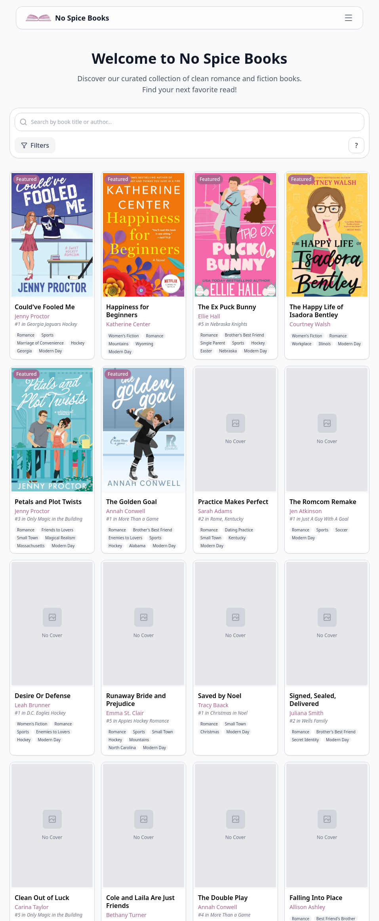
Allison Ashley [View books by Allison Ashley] (307, 907)
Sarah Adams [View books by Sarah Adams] (215, 511)
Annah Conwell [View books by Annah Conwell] (125, 511)
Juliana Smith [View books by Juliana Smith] (306, 713)
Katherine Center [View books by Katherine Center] (128, 324)
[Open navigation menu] (348, 18)
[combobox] (189, 122)
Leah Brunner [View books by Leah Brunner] (32, 705)
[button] (52, 265)
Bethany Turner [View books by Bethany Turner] (126, 915)
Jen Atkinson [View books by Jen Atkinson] (305, 511)
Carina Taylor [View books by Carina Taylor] (32, 907)
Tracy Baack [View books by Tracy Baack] (213, 705)
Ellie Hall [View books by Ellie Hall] (209, 316)
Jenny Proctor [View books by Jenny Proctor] (32, 316)
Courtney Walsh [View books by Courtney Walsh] (309, 324)
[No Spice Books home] (67, 18)
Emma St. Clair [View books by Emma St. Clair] (125, 713)
